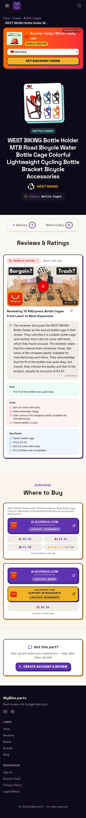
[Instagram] (12, 712)
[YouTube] (5, 712)
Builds (7, 741)
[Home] (7, 6)
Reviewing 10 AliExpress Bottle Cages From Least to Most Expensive (35, 313)
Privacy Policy (12, 785)
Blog (6, 754)
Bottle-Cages (43, 130)
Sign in (7, 772)
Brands (8, 748)
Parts (6, 729)
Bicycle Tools (12, 778)
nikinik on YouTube (23, 260)
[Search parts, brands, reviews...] (79, 5)
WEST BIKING (47, 186)
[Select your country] (43, 51)
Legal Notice (11, 791)
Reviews (8, 735)
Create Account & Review (42, 666)
